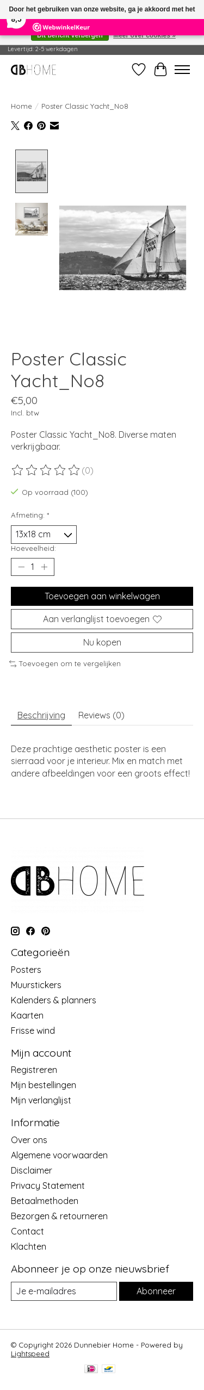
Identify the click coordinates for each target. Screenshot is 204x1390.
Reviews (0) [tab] (101, 713)
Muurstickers (36, 983)
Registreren (34, 1068)
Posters (26, 968)
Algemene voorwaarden (59, 1154)
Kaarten (27, 1013)
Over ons (29, 1138)
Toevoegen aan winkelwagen (102, 594)
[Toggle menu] (182, 69)
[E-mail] (64, 1290)
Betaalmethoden (44, 1199)
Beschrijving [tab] (41, 713)
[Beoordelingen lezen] (46, 468)
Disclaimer (31, 1169)
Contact (27, 1230)
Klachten (28, 1245)
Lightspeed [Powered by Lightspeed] (30, 1352)
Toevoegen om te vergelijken (65, 662)
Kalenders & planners (53, 998)
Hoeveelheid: (33, 546)
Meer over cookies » (144, 35)
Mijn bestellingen (43, 1083)
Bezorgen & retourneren (59, 1214)
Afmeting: (30, 514)
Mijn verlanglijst (41, 1099)
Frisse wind (33, 1028)
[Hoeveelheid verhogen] (44, 566)
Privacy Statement (48, 1184)
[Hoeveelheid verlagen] (21, 566)
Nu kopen (102, 641)
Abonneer (156, 1289)
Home (21, 106)
